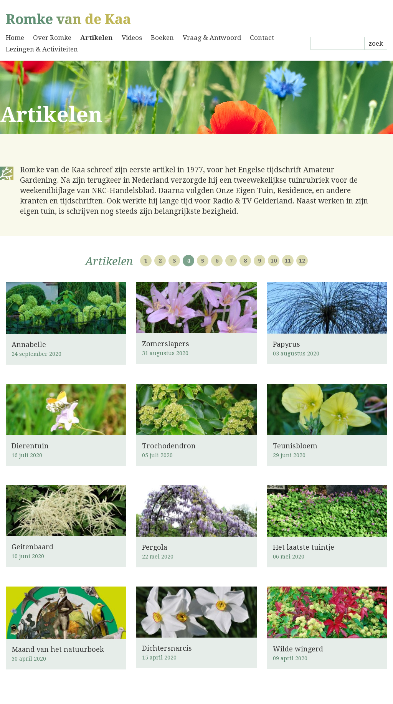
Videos (132, 37)
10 (274, 260)
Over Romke (52, 37)
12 (302, 260)
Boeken (162, 37)
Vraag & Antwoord (212, 37)
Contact (262, 37)
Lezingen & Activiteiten (42, 49)
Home (15, 37)
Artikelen (96, 37)
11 (288, 260)
